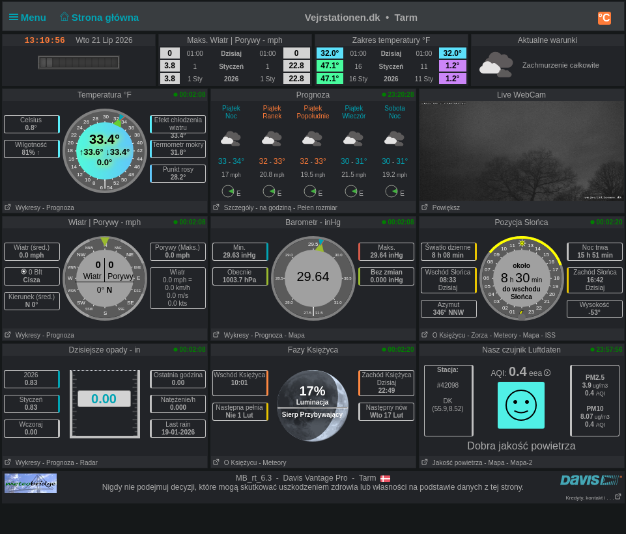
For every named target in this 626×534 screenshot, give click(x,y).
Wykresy (22, 207)
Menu (30, 17)
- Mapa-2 (518, 462)
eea (539, 373)
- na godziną (273, 207)
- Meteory (503, 335)
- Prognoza (58, 207)
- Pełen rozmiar (315, 207)
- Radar (87, 462)
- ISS (548, 335)
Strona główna (97, 17)
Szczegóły (232, 207)
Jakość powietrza (451, 462)
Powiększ (440, 207)
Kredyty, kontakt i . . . (593, 498)
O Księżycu (443, 335)
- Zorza (477, 335)
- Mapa (295, 335)
